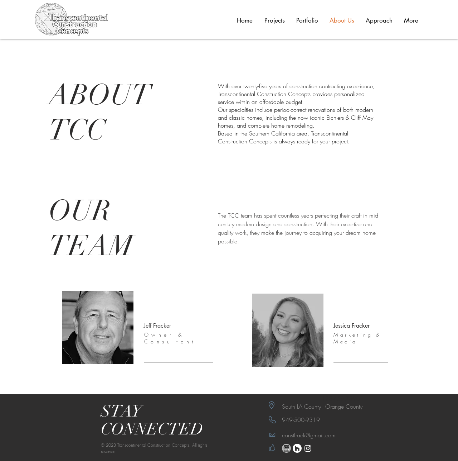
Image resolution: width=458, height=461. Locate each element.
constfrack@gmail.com (309, 435)
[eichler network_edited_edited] (286, 448)
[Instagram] (307, 448)
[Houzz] (297, 448)
